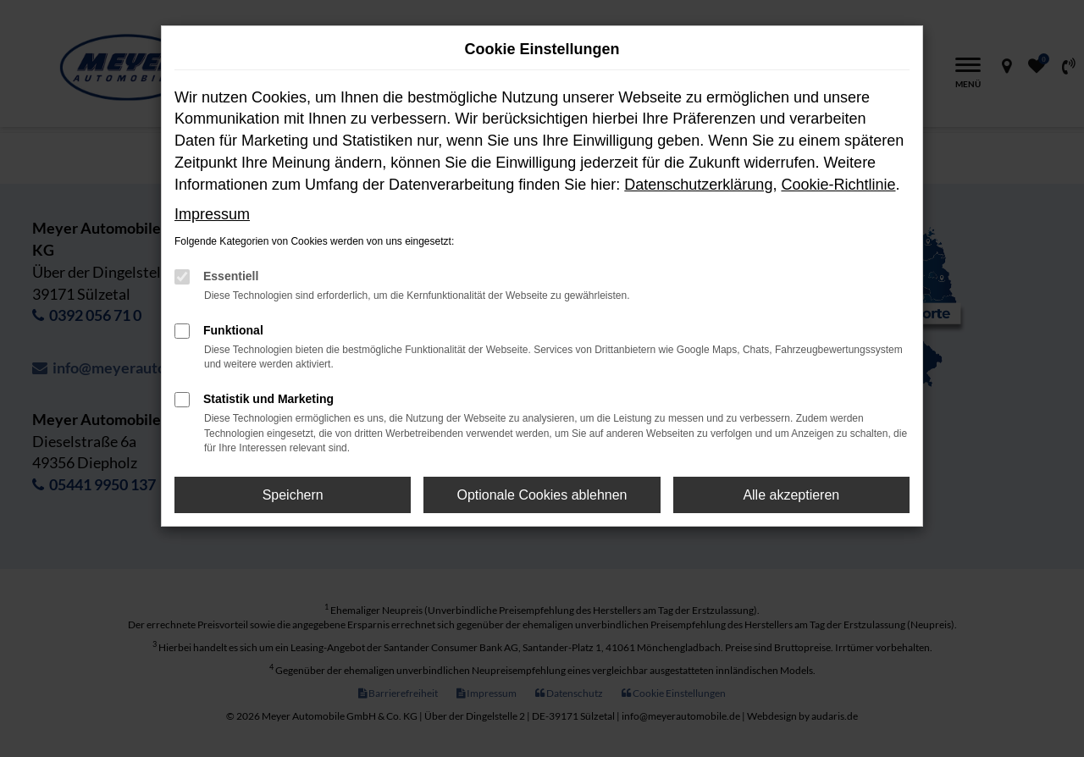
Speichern (293, 495)
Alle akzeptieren (791, 495)
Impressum (212, 214)
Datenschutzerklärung (698, 184)
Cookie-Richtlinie (838, 184)
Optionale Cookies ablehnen (541, 495)
